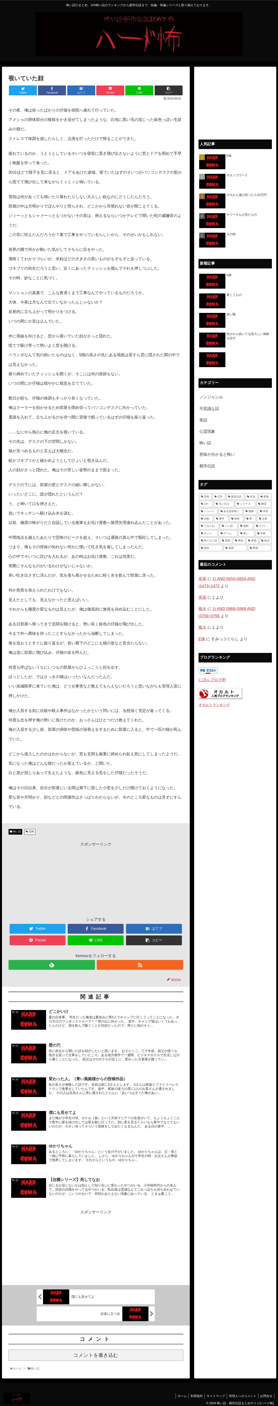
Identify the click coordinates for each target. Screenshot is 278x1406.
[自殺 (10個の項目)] (206, 519)
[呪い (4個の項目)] (246, 533)
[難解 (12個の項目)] (250, 511)
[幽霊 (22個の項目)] (263, 504)
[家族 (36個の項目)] (265, 497)
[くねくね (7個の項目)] (209, 526)
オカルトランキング (214, 705)
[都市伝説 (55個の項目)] (235, 497)
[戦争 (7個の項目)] (236, 519)
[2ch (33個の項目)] (206, 504)
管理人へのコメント (241, 1394)
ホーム (178, 1394)
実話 (203, 420)
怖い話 (17, 831)
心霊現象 (207, 431)
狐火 (202, 609)
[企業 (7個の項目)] (264, 519)
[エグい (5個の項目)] (262, 526)
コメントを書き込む (95, 1353)
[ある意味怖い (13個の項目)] (231, 511)
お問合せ (266, 1394)
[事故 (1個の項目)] (239, 540)
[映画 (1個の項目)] (259, 548)
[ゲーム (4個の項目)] (228, 533)
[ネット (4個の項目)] (208, 533)
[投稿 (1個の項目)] (252, 540)
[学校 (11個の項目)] (264, 511)
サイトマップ (214, 1394)
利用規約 (194, 1394)
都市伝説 (207, 466)
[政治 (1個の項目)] (265, 540)
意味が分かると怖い (217, 454)
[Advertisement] (96, 878)
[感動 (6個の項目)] (245, 526)
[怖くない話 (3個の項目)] (209, 540)
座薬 (202, 579)
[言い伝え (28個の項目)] (224, 504)
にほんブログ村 (212, 680)
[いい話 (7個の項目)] (228, 526)
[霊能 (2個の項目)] (226, 540)
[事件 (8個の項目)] (221, 519)
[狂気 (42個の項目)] (251, 497)
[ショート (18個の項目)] (208, 511)
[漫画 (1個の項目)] (235, 548)
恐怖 (31, 831)
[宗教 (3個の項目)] (263, 533)
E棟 (202, 639)
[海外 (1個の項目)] (211, 548)
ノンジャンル (211, 397)
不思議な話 (209, 408)
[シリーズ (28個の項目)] (245, 504)
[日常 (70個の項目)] (218, 497)
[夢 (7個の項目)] (250, 519)
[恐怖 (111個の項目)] (205, 497)
